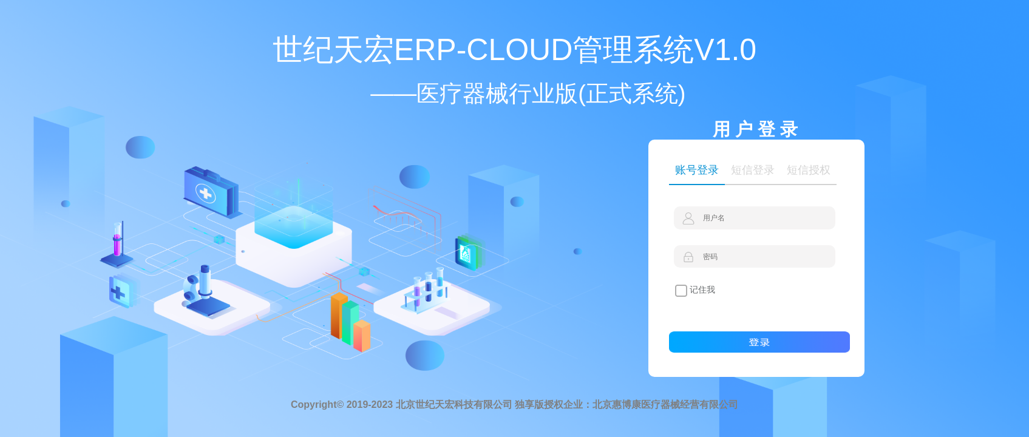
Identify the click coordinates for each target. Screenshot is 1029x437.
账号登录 (697, 170)
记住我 (695, 291)
